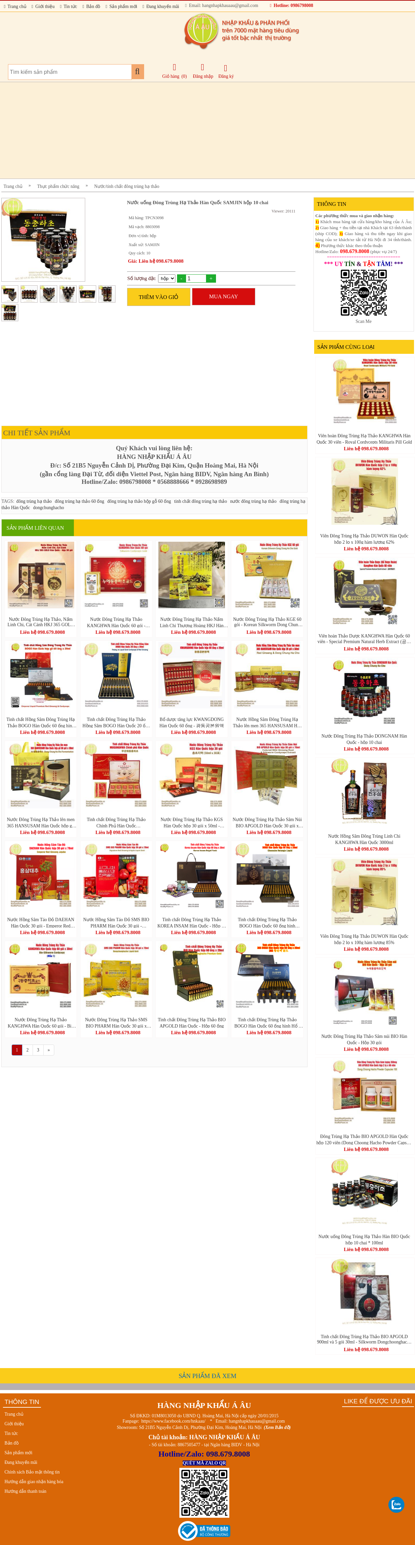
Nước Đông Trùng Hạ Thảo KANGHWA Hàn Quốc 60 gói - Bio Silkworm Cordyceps (41, 1022)
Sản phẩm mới (121, 6)
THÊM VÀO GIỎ (159, 297)
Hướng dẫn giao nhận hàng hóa (34, 1481)
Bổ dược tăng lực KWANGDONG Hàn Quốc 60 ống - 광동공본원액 (191, 722)
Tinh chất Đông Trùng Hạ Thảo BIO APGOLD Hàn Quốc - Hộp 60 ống (192, 1022)
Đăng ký (226, 71)
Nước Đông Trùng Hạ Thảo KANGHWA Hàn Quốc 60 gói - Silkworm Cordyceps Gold (116, 622)
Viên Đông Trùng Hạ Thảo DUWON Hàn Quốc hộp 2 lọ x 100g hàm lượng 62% (364, 538)
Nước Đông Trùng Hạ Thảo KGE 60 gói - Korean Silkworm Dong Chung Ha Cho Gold (267, 622)
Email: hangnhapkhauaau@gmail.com (221, 5)
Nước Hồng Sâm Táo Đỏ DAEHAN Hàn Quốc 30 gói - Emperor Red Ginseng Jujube (41, 922)
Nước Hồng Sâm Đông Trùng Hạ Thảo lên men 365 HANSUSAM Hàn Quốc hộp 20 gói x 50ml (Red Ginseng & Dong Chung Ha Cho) (267, 722)
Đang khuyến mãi (160, 6)
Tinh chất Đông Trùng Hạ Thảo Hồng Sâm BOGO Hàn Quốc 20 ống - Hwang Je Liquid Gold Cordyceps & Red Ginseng (116, 722)
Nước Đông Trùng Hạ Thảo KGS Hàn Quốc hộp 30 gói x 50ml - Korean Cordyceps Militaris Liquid (191, 822)
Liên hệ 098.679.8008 (42, 632)
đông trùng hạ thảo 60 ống (79, 501)
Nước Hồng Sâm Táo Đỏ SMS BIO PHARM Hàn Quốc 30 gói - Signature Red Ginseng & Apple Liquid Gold (116, 922)
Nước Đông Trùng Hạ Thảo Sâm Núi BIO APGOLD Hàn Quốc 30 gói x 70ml (267, 822)
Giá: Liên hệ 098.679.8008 (156, 261)
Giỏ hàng (170, 76)
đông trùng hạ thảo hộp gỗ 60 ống (139, 501)
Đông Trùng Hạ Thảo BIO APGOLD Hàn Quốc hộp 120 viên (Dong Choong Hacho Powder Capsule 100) (364, 1139)
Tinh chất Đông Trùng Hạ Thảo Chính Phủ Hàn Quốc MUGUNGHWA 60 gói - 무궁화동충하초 (116, 822)
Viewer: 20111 (283, 211)
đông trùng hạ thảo (34, 501)
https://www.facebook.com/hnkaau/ (173, 1421)
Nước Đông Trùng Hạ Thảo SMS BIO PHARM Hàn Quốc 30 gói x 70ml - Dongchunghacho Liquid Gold (116, 1022)
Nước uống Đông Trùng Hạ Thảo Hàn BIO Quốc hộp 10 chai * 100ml (364, 1239)
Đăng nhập (203, 71)
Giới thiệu (43, 6)
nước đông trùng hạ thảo (253, 501)
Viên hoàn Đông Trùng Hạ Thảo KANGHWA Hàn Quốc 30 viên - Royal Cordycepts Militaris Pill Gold (364, 438)
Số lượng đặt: (141, 278)
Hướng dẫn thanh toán (26, 1491)
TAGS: (8, 501)
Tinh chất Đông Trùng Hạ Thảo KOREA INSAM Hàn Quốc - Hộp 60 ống (191, 922)
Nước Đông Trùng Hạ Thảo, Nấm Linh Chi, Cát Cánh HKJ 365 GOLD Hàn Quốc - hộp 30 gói (40, 622)
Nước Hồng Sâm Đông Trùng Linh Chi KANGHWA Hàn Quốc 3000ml (364, 839)
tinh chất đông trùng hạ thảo (200, 501)
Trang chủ (15, 6)
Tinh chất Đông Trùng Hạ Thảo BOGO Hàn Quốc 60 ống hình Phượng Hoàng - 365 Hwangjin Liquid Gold (267, 922)
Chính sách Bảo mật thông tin (32, 1472)
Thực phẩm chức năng (58, 186)
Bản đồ (91, 6)
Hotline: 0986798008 (291, 5)
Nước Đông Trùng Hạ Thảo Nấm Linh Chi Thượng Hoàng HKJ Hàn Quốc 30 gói (192, 622)
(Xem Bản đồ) (277, 1427)
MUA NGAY (223, 296)
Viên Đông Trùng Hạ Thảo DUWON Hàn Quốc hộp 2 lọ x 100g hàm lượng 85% (364, 939)
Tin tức (68, 6)
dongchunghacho (48, 507)
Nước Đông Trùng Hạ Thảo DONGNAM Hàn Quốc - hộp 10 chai (364, 739)
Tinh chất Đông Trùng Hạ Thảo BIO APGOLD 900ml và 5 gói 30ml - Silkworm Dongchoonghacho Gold (364, 1339)
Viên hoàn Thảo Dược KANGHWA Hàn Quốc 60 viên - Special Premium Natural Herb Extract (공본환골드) (364, 638)
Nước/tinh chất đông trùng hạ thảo (126, 186)
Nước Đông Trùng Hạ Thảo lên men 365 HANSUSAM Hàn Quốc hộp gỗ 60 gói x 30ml (41, 822)
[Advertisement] (201, 130)
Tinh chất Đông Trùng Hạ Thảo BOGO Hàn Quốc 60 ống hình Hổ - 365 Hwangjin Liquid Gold (267, 1022)
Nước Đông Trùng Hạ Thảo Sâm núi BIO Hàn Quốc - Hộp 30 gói (364, 1039)
